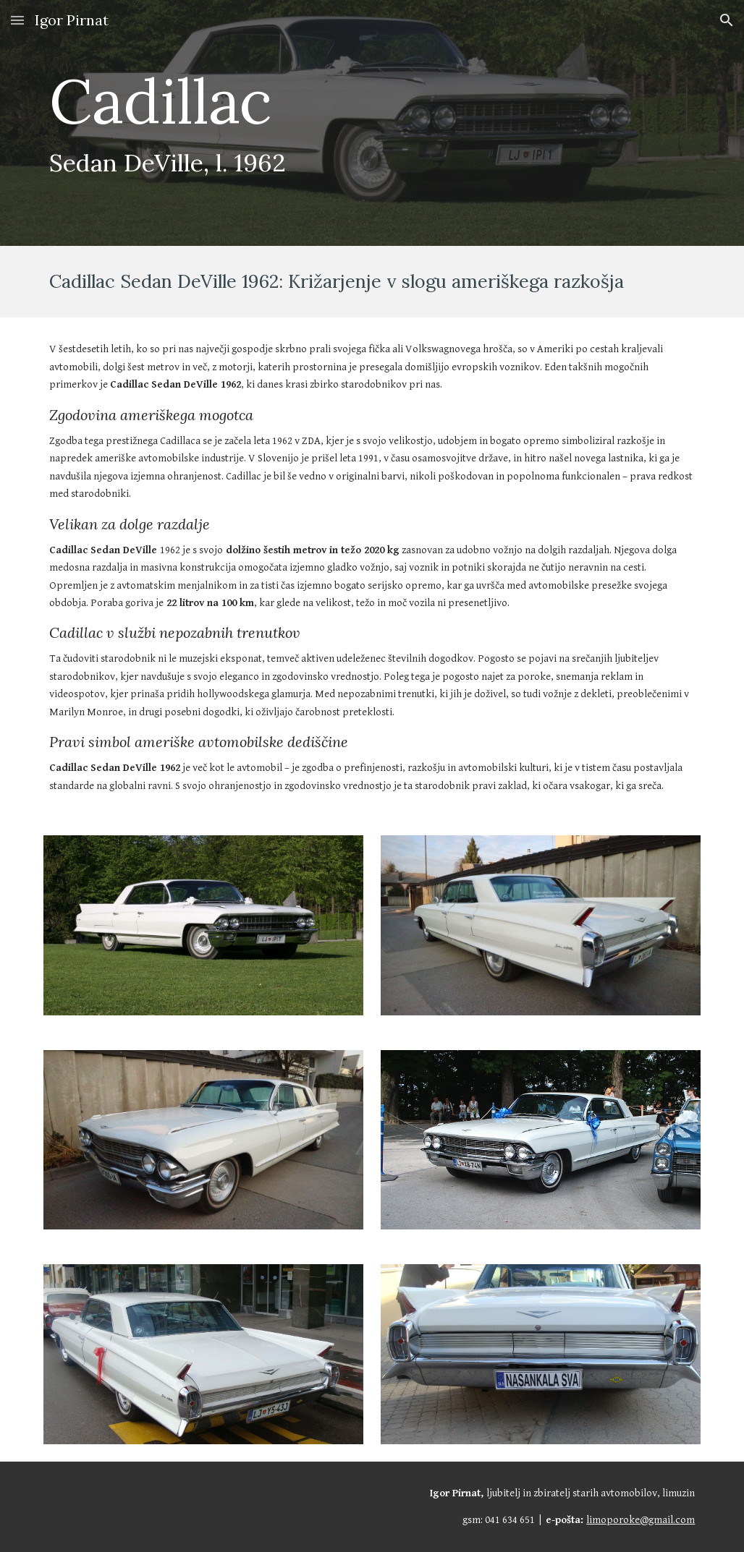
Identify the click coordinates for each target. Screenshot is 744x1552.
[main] (315, 123)
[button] (17, 20)
